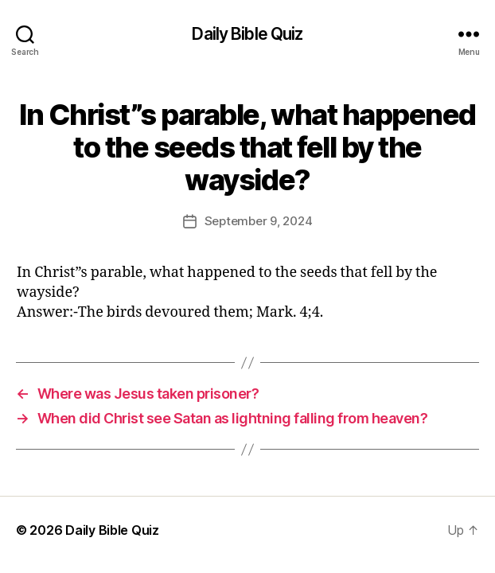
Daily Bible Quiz (247, 33)
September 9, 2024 (259, 220)
